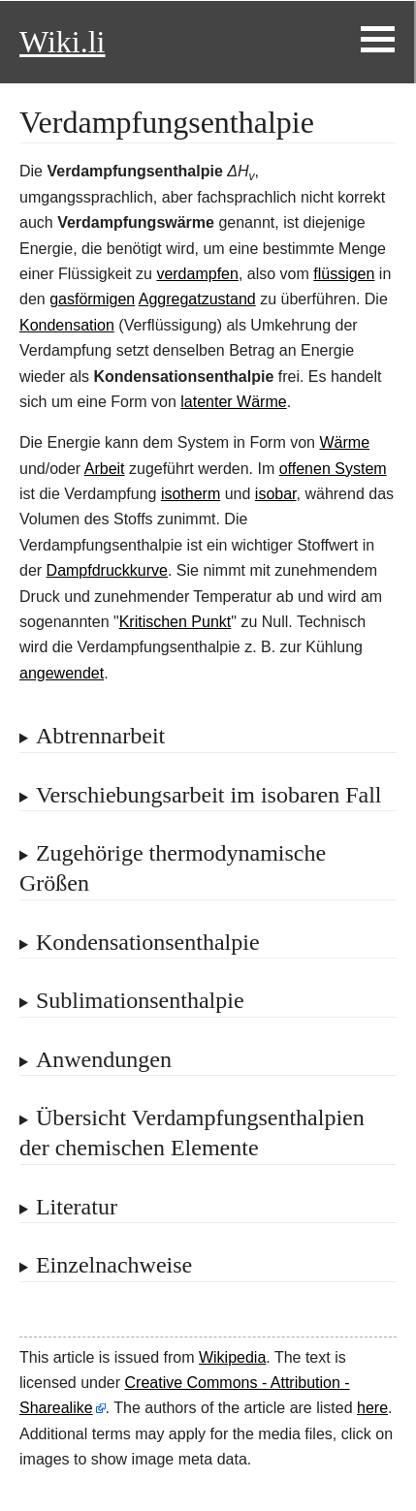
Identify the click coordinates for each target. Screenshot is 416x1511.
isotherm (190, 494)
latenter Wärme (233, 401)
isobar (276, 494)
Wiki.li (62, 41)
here (372, 1408)
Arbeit (104, 468)
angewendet (61, 673)
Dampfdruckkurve (107, 570)
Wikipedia (232, 1357)
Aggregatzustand (197, 299)
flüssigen (343, 274)
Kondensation (66, 325)
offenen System (333, 468)
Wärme (344, 442)
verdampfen (197, 274)
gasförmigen (92, 299)
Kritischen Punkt (175, 622)
